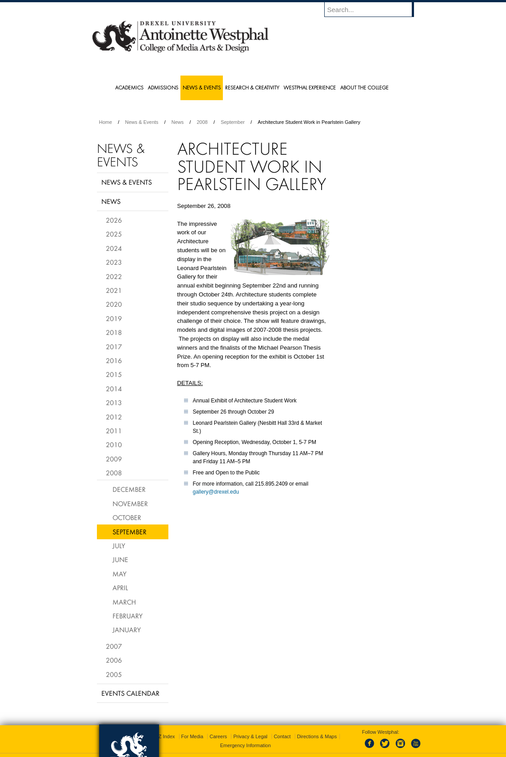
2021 (114, 290)
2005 (114, 674)
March (124, 601)
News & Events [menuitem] (202, 87)
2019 (114, 318)
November (130, 503)
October (127, 517)
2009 (114, 458)
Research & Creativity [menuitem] (252, 87)
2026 (114, 220)
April (120, 587)
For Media (192, 725)
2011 (114, 430)
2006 (114, 660)
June (120, 559)
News (177, 122)
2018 (114, 332)
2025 (114, 233)
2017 (114, 346)
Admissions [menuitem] (163, 87)
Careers (218, 725)
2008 (202, 122)
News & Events (142, 122)
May (119, 573)
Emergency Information (245, 734)
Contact (282, 725)
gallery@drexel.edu (216, 492)
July (119, 545)
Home (105, 122)
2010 (114, 444)
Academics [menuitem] (129, 87)
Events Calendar (130, 693)
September (233, 122)
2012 (114, 416)
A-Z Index (164, 725)
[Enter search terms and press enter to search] (373, 9)
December (129, 489)
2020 (114, 304)
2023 (114, 262)
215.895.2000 (330, 750)
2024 (114, 248)
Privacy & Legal (250, 725)
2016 (114, 360)
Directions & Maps (317, 725)
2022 (114, 276)
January (127, 629)
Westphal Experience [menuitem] (310, 87)
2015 (114, 374)
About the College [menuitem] (364, 87)
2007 (114, 646)
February (127, 615)
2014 (114, 388)
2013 (114, 402)
